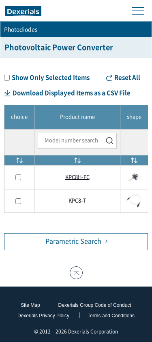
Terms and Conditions (111, 316)
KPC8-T (77, 200)
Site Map (30, 305)
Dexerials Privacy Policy (43, 316)
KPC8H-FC (77, 177)
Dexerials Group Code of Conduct (94, 305)
